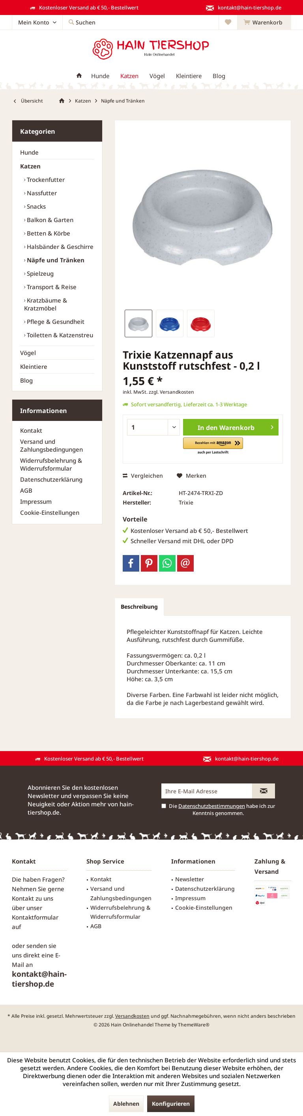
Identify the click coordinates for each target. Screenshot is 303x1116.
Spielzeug (39, 273)
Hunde (29, 152)
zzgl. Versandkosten (171, 392)
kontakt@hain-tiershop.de (39, 979)
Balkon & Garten (49, 220)
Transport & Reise (51, 287)
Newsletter (189, 879)
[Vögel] (157, 76)
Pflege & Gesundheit (54, 321)
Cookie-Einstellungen (49, 512)
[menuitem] (264, 22)
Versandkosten (132, 1016)
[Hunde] (100, 76)
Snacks (35, 206)
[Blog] (219, 76)
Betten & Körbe (47, 233)
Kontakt (31, 430)
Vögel (28, 353)
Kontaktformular (35, 917)
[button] (213, 446)
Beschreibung (139, 606)
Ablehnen (126, 1103)
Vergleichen (143, 475)
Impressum (36, 501)
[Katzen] (129, 76)
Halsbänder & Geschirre (59, 246)
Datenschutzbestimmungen (211, 805)
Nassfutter (41, 193)
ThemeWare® (193, 1024)
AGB (26, 490)
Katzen (30, 166)
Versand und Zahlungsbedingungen (51, 445)
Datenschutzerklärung (51, 479)
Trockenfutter (45, 179)
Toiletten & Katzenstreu (59, 335)
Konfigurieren (171, 1103)
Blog (26, 380)
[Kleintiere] (188, 76)
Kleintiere (33, 366)
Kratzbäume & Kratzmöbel (45, 304)
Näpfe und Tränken (54, 260)
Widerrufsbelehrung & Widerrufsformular (51, 464)
